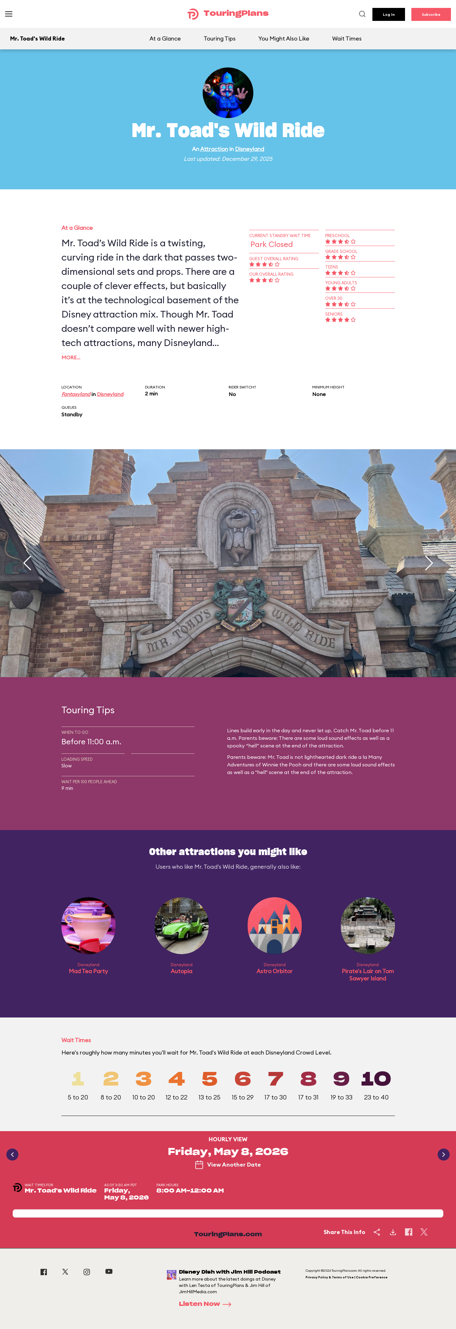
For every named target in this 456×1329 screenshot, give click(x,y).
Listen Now (207, 1304)
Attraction (214, 149)
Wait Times (347, 38)
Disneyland (249, 149)
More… (70, 357)
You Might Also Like (283, 38)
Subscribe (431, 14)
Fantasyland (75, 394)
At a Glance (165, 38)
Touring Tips (220, 38)
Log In (389, 14)
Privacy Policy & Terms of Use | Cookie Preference (347, 1277)
